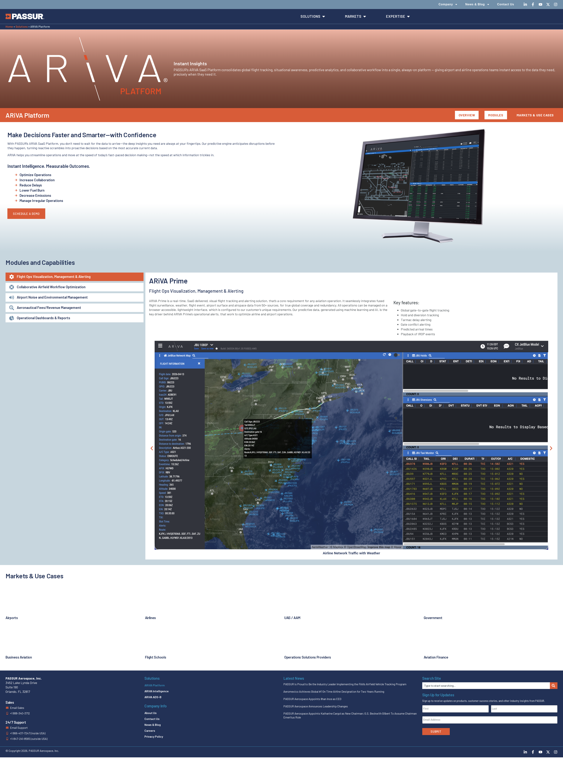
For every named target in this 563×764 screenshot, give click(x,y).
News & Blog (477, 4)
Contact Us (505, 4)
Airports (12, 618)
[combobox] (486, 685)
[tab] (75, 277)
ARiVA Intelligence (156, 691)
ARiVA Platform (154, 685)
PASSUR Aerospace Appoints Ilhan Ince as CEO (312, 699)
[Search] (553, 685)
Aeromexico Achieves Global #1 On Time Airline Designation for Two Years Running (333, 691)
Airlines (150, 618)
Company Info (155, 706)
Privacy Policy (153, 736)
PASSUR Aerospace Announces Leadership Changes (315, 706)
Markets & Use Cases (535, 115)
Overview (467, 115)
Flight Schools (155, 657)
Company (448, 4)
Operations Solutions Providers (307, 657)
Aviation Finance (436, 657)
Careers (149, 730)
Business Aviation (19, 657)
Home (9, 26)
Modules (495, 115)
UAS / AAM (292, 618)
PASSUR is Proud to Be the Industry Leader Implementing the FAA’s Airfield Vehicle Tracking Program (344, 684)
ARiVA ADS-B (152, 697)
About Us (150, 713)
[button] (151, 448)
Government (433, 618)
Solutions (22, 26)
